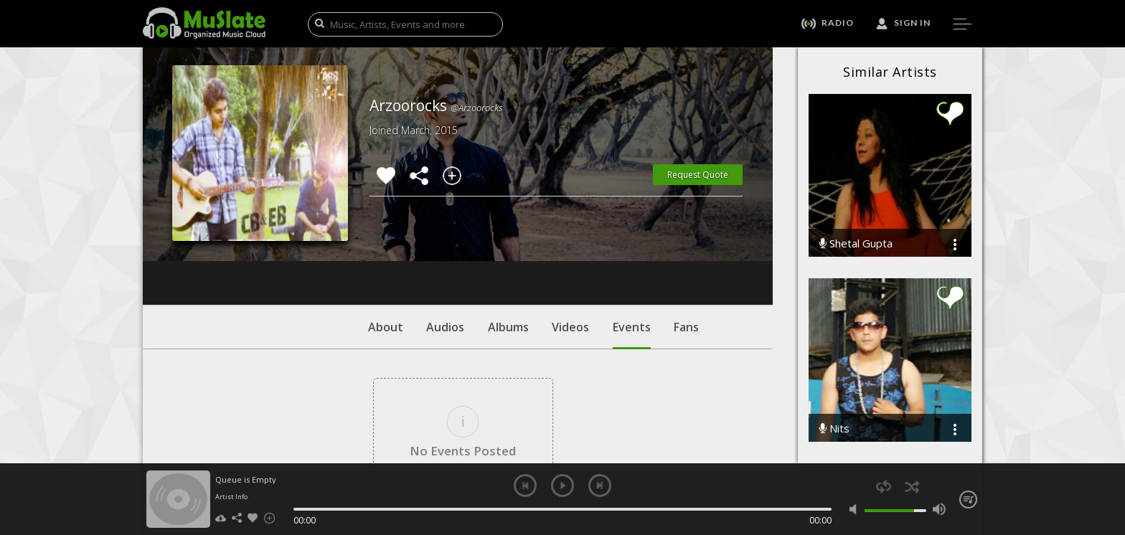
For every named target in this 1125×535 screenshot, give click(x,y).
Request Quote (697, 175)
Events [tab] (632, 247)
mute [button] (856, 509)
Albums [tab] (508, 240)
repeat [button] (884, 487)
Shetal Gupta (856, 243)
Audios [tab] (445, 240)
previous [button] (525, 485)
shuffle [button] (912, 487)
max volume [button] (938, 509)
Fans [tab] (686, 240)
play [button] (562, 485)
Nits (834, 428)
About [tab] (385, 240)
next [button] (599, 485)
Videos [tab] (570, 240)
